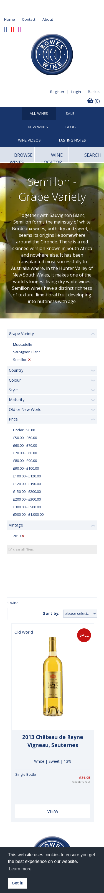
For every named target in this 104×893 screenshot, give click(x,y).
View (53, 811)
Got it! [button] (17, 883)
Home (9, 19)
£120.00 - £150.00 (27, 484)
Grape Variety (21, 333)
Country (16, 370)
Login (76, 91)
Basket (94, 91)
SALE (70, 114)
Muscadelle (22, 344)
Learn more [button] (20, 869)
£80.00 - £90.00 (25, 460)
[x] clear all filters (21, 549)
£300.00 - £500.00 (27, 507)
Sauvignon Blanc (26, 352)
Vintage (16, 525)
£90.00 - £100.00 (26, 468)
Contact (28, 19)
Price (13, 419)
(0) (93, 101)
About (47, 19)
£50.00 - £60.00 (25, 437)
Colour (15, 380)
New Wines (38, 127)
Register (57, 91)
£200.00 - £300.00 (27, 499)
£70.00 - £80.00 (25, 453)
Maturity (16, 399)
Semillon (20, 359)
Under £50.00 (24, 430)
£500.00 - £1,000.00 (28, 514)
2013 (17, 536)
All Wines (39, 114)
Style (13, 389)
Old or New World (25, 409)
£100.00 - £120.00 (27, 476)
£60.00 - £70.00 (25, 445)
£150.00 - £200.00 (27, 491)
